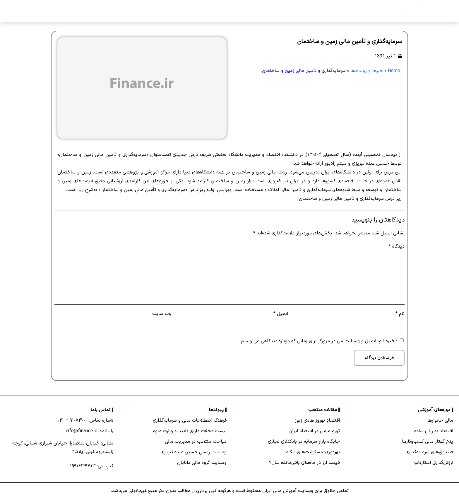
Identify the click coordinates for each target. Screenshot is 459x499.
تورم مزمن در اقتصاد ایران (314, 431)
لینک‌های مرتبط (210, 11)
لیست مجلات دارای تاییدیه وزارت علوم (190, 431)
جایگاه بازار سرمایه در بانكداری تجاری (304, 441)
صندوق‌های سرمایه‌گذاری (429, 452)
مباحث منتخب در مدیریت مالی (196, 441)
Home (394, 70)
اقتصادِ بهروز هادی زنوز (317, 420)
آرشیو (177, 11)
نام (400, 313)
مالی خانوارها (440, 420)
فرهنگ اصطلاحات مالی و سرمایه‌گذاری (190, 420)
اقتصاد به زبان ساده (433, 431)
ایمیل (280, 313)
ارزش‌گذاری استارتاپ (433, 462)
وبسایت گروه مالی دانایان (202, 462)
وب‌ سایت (161, 313)
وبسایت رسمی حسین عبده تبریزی (193, 452)
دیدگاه (397, 246)
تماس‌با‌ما (151, 11)
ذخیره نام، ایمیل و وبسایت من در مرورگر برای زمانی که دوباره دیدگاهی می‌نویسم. (318, 341)
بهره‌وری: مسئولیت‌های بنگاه (313, 452)
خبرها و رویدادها (254, 11)
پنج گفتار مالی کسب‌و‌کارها (427, 441)
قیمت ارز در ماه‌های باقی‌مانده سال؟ (304, 462)
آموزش (292, 11)
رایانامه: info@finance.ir (89, 431)
